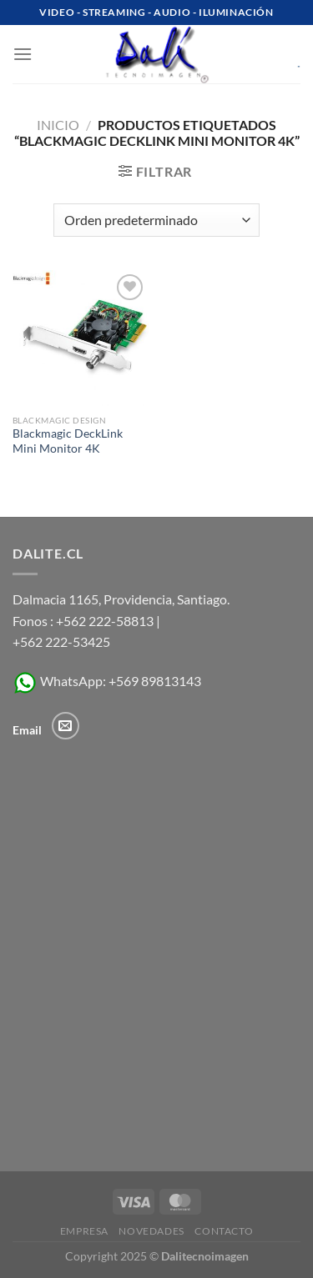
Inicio (58, 125)
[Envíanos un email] (65, 725)
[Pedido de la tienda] (156, 220)
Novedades (151, 1231)
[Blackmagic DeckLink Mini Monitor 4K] (81, 338)
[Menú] (23, 53)
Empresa (84, 1231)
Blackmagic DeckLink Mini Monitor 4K (68, 441)
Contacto (223, 1231)
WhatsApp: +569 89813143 (107, 681)
